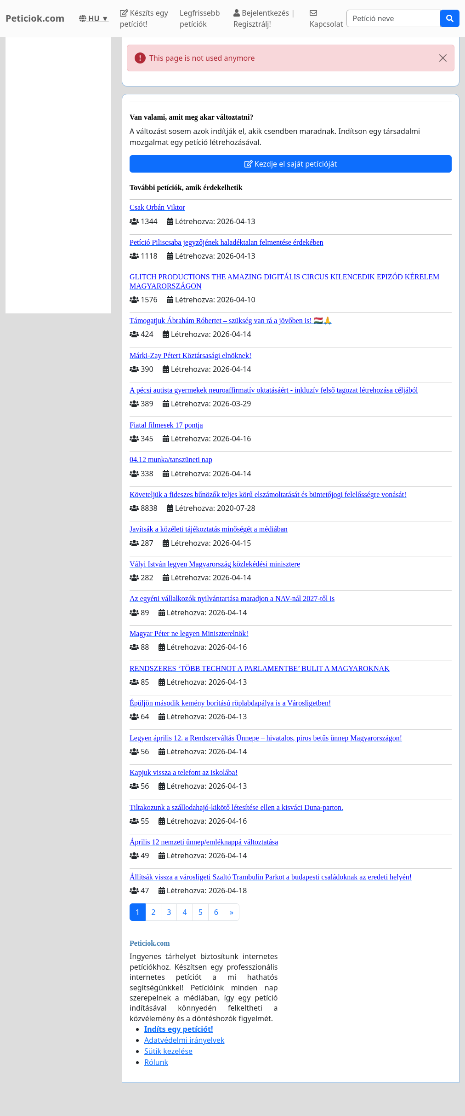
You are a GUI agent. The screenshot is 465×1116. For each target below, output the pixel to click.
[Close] (443, 58)
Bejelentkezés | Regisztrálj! (264, 18)
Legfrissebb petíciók (200, 18)
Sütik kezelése (168, 1051)
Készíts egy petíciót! (144, 18)
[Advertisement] (58, 175)
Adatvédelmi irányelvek (184, 1040)
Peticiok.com (35, 18)
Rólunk (156, 1062)
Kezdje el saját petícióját (290, 164)
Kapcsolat (326, 19)
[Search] (393, 18)
